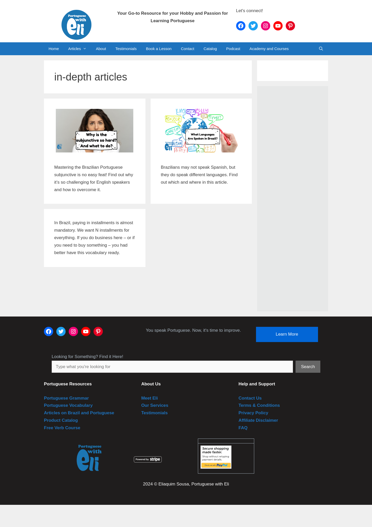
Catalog (210, 48)
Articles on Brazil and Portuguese (79, 412)
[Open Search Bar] (321, 48)
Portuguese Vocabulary (68, 405)
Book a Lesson (159, 48)
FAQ (242, 427)
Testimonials (126, 48)
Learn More (287, 334)
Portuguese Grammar (66, 398)
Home (54, 48)
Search (308, 366)
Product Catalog (61, 420)
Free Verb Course (62, 427)
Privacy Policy (253, 412)
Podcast (233, 48)
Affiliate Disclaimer (258, 420)
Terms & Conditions (259, 405)
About (101, 48)
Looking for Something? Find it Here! (87, 356)
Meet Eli (149, 398)
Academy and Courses (269, 48)
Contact (187, 48)
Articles (79, 48)
